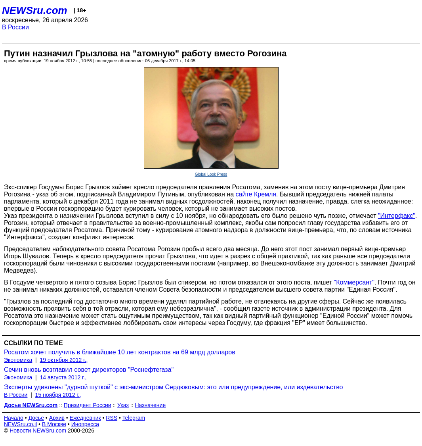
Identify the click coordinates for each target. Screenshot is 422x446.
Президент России (87, 405)
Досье (36, 418)
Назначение (150, 405)
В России (15, 27)
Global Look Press (211, 174)
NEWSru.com (34, 10)
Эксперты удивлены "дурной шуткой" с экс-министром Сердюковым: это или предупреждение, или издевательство (173, 387)
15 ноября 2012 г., (58, 395)
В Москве (54, 424)
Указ (123, 405)
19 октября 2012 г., (64, 360)
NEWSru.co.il (20, 424)
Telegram (133, 418)
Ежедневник (85, 418)
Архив (57, 418)
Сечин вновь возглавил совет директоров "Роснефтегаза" (89, 369)
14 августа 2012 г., (63, 377)
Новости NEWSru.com (38, 430)
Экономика (18, 360)
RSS (111, 418)
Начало (13, 418)
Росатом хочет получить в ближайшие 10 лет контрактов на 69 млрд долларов (119, 352)
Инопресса (85, 424)
